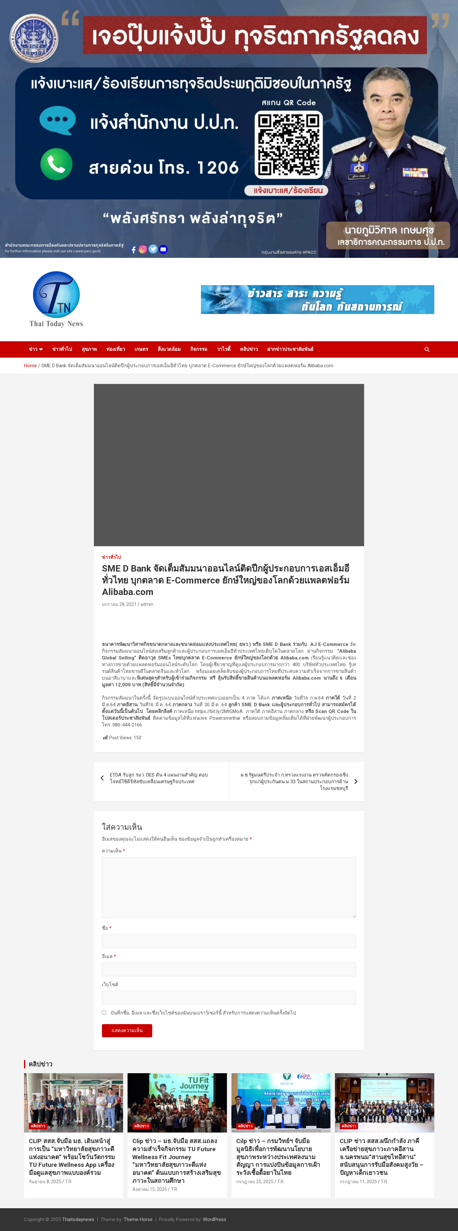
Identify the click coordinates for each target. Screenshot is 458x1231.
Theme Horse (138, 1219)
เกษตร (141, 349)
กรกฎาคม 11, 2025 (358, 1181)
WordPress (214, 1219)
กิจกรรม (198, 349)
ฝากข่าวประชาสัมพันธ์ (290, 349)
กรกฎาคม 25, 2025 (254, 1181)
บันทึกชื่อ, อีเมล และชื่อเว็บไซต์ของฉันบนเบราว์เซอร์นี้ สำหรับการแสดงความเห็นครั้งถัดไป (203, 1013)
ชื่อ (107, 928)
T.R (68, 1181)
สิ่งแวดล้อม (169, 349)
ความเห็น (113, 851)
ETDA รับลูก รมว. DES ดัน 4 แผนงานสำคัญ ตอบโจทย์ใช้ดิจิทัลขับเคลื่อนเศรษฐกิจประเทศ (159, 778)
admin (146, 604)
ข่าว (33, 349)
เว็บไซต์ (110, 985)
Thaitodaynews (78, 1219)
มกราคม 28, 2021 (119, 604)
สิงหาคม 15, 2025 (149, 1189)
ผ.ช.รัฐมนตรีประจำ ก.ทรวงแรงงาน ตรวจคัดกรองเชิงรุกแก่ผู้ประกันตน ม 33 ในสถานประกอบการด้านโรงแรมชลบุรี (294, 781)
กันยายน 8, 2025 (45, 1181)
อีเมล (109, 956)
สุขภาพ (89, 349)
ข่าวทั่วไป (62, 349)
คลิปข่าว (249, 349)
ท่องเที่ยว (115, 349)
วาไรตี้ (223, 349)
